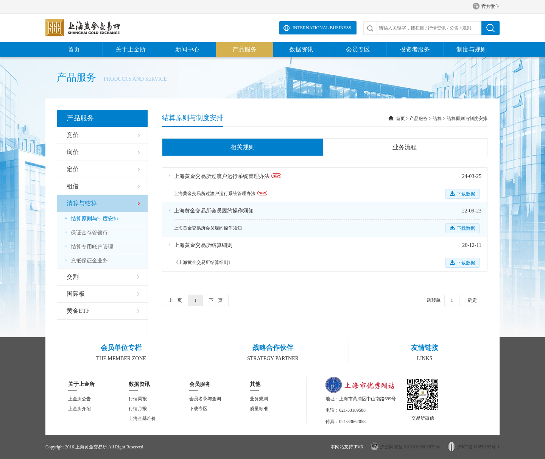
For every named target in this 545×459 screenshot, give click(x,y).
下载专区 (198, 408)
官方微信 (486, 6)
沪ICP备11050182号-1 (478, 447)
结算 (437, 118)
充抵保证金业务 (86, 260)
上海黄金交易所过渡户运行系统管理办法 (214, 193)
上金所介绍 (79, 408)
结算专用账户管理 (89, 246)
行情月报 (138, 408)
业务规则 (259, 398)
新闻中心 (187, 49)
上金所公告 (79, 398)
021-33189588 (352, 410)
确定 (472, 300)
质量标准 (259, 408)
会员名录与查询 (205, 398)
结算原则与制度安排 (91, 218)
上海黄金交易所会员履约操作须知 (208, 228)
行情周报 (138, 398)
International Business (322, 27)
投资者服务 (415, 49)
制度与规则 (471, 49)
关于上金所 (130, 49)
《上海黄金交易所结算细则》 (203, 262)
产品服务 (244, 49)
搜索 (490, 28)
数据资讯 (301, 49)
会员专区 (358, 49)
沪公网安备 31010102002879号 (410, 447)
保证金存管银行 (86, 232)
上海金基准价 (142, 418)
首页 (74, 49)
